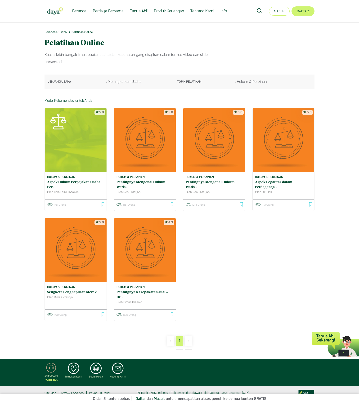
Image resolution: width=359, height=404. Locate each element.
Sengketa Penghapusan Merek (72, 292)
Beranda (79, 11)
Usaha (62, 32)
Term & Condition (72, 393)
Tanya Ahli (139, 11)
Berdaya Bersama (108, 11)
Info (223, 11)
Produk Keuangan (169, 11)
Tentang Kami (202, 11)
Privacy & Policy (100, 393)
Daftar (303, 11)
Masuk (279, 11)
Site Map (50, 393)
